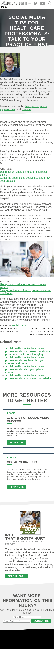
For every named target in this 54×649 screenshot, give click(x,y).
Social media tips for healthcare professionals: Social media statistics (28, 377)
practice (26, 109)
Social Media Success (24, 462)
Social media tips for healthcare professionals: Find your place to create (25, 369)
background (32, 106)
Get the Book (16, 576)
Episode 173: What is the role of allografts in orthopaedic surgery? (42, 332)
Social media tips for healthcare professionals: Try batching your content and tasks (25, 360)
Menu (4, 7)
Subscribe (41, 621)
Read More (16, 442)
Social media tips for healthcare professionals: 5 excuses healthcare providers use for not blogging (27, 351)
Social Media (19, 325)
